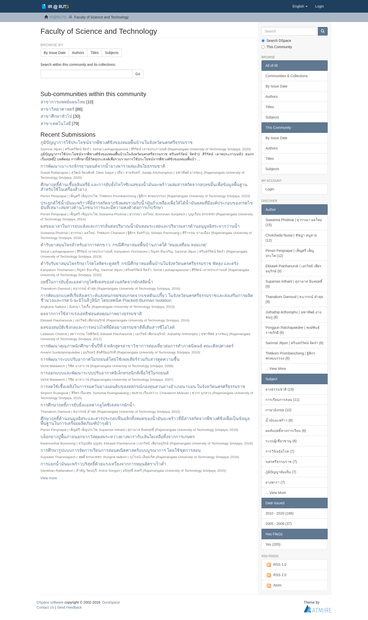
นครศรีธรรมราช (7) (281, 462)
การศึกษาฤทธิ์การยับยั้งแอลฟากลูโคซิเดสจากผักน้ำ (88, 405)
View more (49, 478)
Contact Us (45, 607)
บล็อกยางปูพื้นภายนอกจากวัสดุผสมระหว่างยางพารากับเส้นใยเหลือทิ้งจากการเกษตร (118, 436)
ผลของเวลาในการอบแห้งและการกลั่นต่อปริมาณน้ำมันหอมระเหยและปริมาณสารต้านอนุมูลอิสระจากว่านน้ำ (140, 226)
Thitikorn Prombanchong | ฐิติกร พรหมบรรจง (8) (290, 355)
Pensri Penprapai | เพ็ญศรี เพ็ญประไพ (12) (289, 253)
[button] (300, 6)
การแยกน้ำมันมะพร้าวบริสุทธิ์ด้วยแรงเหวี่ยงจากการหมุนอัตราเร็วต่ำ (103, 464)
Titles (94, 53)
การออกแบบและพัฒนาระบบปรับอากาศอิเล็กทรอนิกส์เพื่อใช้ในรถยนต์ (105, 373)
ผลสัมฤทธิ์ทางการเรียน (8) (285, 431)
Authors (78, 53)
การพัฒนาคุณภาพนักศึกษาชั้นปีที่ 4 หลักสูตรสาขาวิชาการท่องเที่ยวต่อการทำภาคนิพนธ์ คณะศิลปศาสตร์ (137, 346)
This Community (276, 47)
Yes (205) (272, 544)
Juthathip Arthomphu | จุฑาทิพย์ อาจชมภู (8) (293, 314)
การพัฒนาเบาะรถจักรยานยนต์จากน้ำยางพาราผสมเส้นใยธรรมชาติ (103, 166)
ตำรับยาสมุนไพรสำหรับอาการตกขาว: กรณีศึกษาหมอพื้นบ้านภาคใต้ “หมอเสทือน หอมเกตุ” (124, 245)
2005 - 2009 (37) (278, 524)
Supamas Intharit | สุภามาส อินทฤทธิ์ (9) (293, 283)
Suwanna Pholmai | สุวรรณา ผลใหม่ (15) (293, 222)
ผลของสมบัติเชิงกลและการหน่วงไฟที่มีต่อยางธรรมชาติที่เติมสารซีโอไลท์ (108, 327)
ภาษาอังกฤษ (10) (278, 410)
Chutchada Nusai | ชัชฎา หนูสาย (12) (291, 237)
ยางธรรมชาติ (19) (279, 389)
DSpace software (50, 602)
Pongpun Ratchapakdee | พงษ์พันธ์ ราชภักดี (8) (292, 330)
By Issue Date (55, 53)
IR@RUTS (58, 17)
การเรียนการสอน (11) (282, 400)
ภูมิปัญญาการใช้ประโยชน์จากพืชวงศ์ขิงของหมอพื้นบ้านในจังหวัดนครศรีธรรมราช (117, 142)
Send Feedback (69, 607)
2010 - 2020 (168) (279, 513)
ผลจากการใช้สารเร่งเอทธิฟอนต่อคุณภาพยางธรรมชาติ (91, 313)
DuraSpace (111, 602)
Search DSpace (276, 41)
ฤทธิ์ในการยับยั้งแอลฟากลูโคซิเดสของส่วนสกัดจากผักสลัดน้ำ (97, 282)
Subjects (112, 53)
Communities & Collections (286, 76)
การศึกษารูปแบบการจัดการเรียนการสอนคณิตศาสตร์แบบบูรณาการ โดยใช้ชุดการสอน (121, 450)
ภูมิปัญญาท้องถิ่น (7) (280, 472)
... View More (275, 369)
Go (138, 74)
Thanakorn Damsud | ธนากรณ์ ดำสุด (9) (294, 299)
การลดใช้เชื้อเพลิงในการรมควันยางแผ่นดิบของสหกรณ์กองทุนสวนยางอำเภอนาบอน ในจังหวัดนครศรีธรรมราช (143, 386)
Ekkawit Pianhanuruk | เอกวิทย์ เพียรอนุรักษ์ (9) (293, 268)
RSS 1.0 (275, 565)
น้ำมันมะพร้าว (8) (279, 420)
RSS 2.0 (275, 575)
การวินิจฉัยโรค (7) (279, 451)
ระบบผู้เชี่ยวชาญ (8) (281, 441)
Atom (273, 585)
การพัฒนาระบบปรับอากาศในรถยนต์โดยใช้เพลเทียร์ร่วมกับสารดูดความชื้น (110, 359)
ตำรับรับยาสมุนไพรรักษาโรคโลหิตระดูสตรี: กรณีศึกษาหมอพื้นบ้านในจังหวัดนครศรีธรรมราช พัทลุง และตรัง (140, 263)
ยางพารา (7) (275, 482)
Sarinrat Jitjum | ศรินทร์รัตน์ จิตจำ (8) (294, 343)
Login (269, 189)
